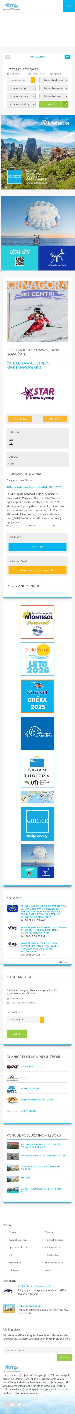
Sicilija (26, 1177)
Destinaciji (15, 74)
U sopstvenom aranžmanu (23, 1003)
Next (67, 57)
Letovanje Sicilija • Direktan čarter (40, 1168)
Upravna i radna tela (18, 1247)
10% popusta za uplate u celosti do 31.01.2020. (35, 487)
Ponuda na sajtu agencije (37, 570)
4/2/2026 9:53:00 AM (33, 936)
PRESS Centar (51, 1255)
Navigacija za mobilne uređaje (69, 6)
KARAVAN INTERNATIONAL (37, 1099)
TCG (23, 1077)
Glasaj (17, 1033)
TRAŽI (51, 104)
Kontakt (48, 1270)
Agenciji (57, 74)
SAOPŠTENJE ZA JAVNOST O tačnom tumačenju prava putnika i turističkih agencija (43, 930)
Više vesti (63, 962)
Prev (7, 57)
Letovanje (14, 1270)
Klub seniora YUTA (54, 1262)
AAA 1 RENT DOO (31, 1066)
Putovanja (50, 1232)
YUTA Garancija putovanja (34, 1286)
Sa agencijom (16, 999)
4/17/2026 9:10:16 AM (33, 920)
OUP (11, 1255)
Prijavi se (64, 1357)
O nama (12, 1232)
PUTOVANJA (37, 56)
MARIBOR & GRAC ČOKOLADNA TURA (43, 1155)
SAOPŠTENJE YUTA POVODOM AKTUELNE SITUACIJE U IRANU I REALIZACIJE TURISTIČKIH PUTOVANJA (40, 947)
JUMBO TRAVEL (30, 1088)
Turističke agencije (18, 1240)
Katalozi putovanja (29, 1305)
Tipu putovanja (38, 74)
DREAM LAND (29, 1110)
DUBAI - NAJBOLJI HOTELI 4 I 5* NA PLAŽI (41, 1190)
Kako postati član (53, 1247)
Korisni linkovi (16, 1262)
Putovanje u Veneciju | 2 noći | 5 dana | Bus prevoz (42, 1145)
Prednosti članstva (54, 1240)
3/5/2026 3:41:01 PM (33, 954)
